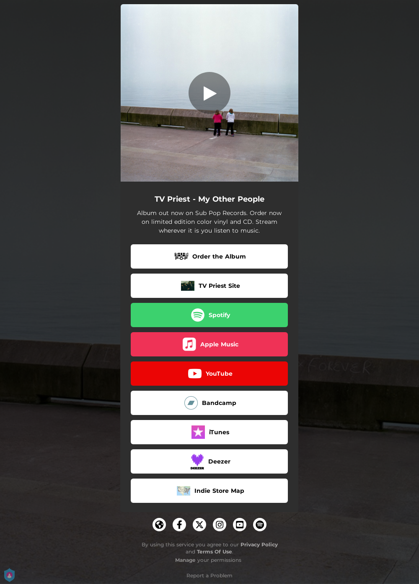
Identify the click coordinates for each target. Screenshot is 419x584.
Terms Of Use (214, 551)
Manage (185, 560)
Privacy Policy (259, 544)
